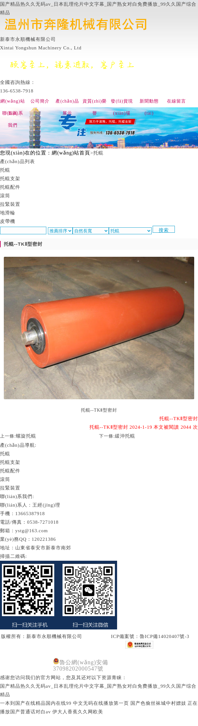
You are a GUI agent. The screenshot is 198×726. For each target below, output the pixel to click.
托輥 (5, 453)
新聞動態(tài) (149, 103)
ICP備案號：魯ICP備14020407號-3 (149, 636)
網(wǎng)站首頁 (12, 103)
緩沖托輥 (125, 436)
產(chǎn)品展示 (67, 103)
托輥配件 (10, 470)
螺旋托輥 (26, 436)
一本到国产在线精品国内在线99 (35, 703)
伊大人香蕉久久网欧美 (77, 711)
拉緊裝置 (10, 487)
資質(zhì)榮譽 (94, 103)
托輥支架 (10, 462)
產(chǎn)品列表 (17, 161)
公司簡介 (40, 101)
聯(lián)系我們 (12, 115)
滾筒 (5, 479)
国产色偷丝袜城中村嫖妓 (158, 703)
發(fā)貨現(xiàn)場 (122, 103)
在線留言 (176, 101)
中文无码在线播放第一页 (101, 703)
